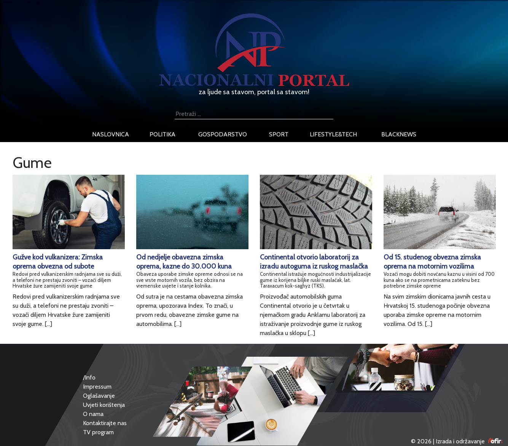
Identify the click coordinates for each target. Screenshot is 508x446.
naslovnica (110, 134)
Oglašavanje (99, 395)
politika (162, 134)
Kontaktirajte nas (105, 423)
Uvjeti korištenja (104, 404)
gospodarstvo (222, 134)
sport (278, 134)
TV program (98, 432)
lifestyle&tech (333, 134)
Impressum (97, 386)
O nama (93, 414)
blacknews (398, 134)
